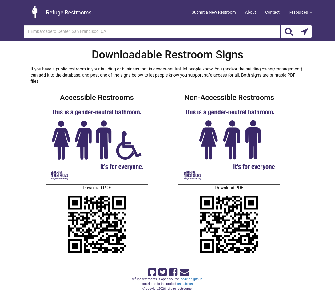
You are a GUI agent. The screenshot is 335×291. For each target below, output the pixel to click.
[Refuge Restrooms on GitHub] (151, 271)
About (250, 12)
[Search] (289, 31)
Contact (272, 12)
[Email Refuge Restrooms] (183, 271)
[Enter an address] (152, 31)
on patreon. (185, 284)
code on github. (192, 279)
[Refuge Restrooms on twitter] (162, 271)
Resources (300, 12)
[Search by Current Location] (304, 31)
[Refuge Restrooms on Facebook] (173, 271)
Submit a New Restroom (214, 12)
